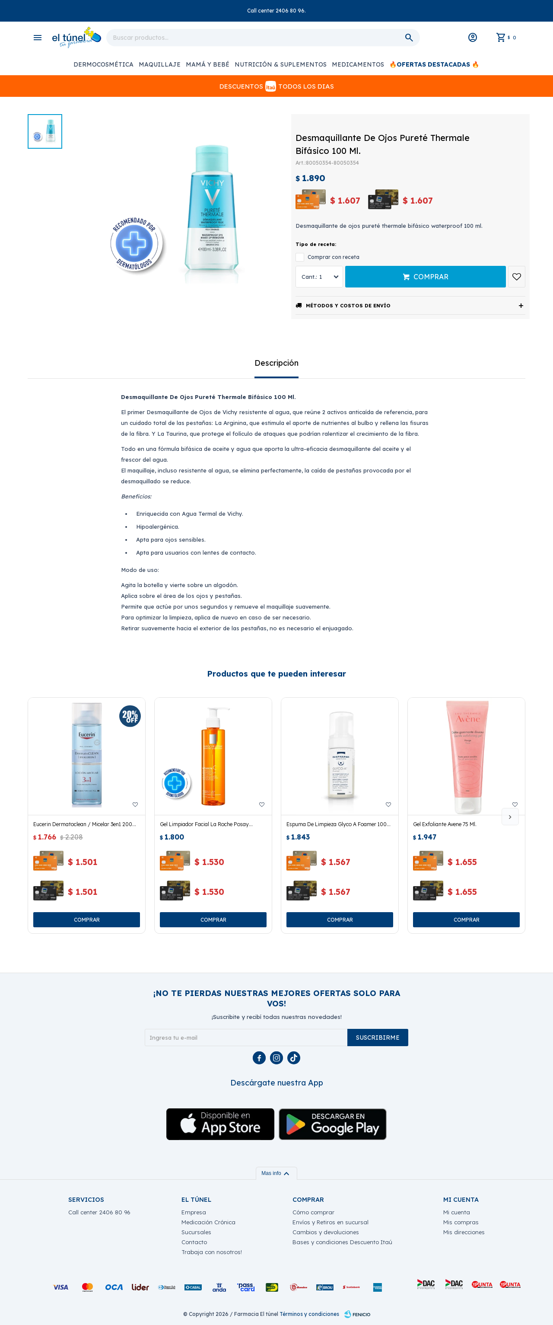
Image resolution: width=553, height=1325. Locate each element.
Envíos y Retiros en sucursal (330, 1222)
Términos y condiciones (309, 1314)
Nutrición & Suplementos (281, 64)
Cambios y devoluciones (325, 1232)
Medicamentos (358, 64)
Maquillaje (160, 64)
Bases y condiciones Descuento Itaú (342, 1242)
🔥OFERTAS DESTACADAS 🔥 (434, 64)
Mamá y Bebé (207, 64)
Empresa (193, 1212)
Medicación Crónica (208, 1222)
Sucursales (196, 1232)
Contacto (194, 1242)
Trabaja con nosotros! (211, 1251)
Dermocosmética (103, 64)
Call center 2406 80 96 (99, 1212)
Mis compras (461, 1222)
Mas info (276, 1173)
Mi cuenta (456, 1212)
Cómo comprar (313, 1212)
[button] (510, 816)
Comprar (430, 276)
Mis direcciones (464, 1232)
